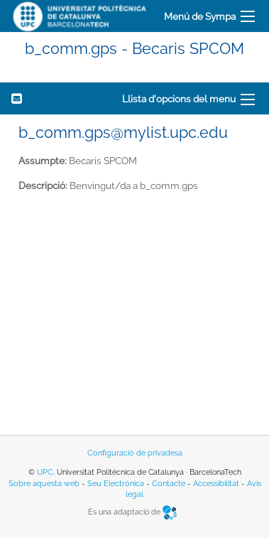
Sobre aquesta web (44, 483)
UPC (45, 472)
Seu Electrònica (115, 483)
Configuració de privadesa (134, 453)
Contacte (168, 483)
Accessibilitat (216, 483)
